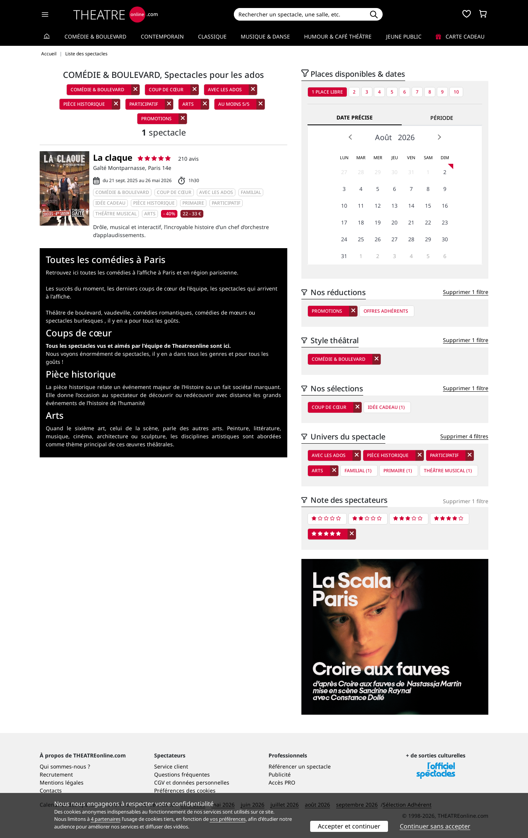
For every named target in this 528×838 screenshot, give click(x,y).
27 (344, 172)
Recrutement (56, 774)
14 (411, 205)
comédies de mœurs (221, 312)
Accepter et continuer (349, 826)
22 (428, 222)
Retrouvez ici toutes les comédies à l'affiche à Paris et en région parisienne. (142, 272)
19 (378, 222)
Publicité (280, 774)
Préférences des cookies (185, 790)
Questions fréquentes (182, 774)
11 (361, 205)
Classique (212, 36)
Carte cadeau (460, 36)
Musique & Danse (265, 36)
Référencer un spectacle (300, 766)
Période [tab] (441, 117)
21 (411, 222)
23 (445, 222)
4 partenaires (106, 818)
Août (383, 137)
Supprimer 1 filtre (465, 291)
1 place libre (327, 92)
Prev (350, 137)
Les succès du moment (75, 288)
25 (361, 239)
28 (361, 172)
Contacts (51, 790)
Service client (171, 766)
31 (411, 172)
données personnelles (200, 782)
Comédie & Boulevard (95, 36)
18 (361, 222)
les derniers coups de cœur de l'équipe (157, 288)
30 (394, 172)
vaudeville (117, 312)
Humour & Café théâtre (338, 36)
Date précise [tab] (354, 117)
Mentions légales (62, 782)
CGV (159, 782)
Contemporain (162, 36)
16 (445, 205)
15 (428, 205)
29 (378, 172)
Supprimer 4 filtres (464, 436)
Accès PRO (282, 782)
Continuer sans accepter (435, 826)
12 (378, 205)
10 (456, 92)
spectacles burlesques (74, 320)
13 (394, 205)
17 (344, 222)
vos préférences (228, 818)
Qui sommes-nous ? (65, 766)
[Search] (299, 14)
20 (394, 222)
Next (439, 137)
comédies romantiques (162, 312)
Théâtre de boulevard (73, 312)
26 (378, 239)
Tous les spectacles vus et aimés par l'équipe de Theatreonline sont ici (137, 345)
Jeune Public (404, 36)
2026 (406, 137)
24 (344, 239)
